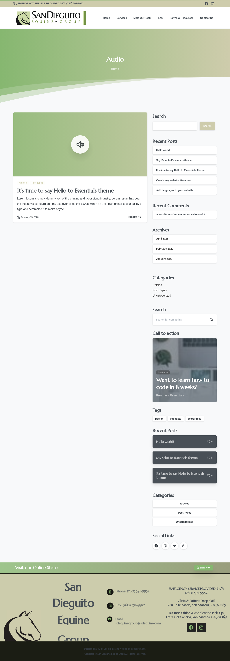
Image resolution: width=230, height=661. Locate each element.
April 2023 (162, 238)
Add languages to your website (174, 190)
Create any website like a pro (173, 180)
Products (175, 418)
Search (159, 116)
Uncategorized (162, 295)
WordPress (194, 418)
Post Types (160, 290)
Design (159, 418)
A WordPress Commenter (171, 214)
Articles (157, 285)
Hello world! (163, 150)
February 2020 (164, 248)
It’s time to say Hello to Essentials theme (65, 190)
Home (114, 68)
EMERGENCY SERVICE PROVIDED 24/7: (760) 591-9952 (48, 3)
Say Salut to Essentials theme (174, 160)
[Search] (180, 319)
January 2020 (164, 258)
